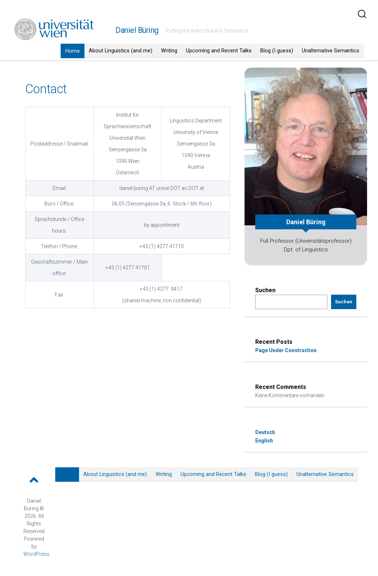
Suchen (265, 290)
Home (72, 51)
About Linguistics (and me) (120, 50)
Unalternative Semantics (330, 50)
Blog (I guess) (276, 50)
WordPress (36, 554)
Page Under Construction (286, 350)
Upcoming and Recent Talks (219, 50)
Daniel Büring (137, 30)
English (264, 440)
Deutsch (265, 432)
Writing (169, 50)
